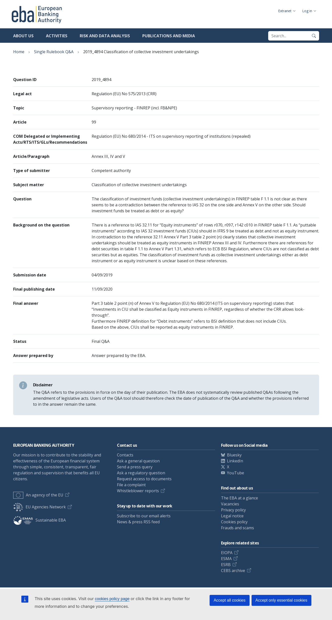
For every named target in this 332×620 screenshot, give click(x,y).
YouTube (235, 473)
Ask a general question (138, 461)
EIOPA (226, 552)
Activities (56, 36)
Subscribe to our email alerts (144, 516)
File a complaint (131, 484)
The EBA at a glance (239, 498)
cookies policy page (112, 599)
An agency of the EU (38, 495)
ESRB (226, 564)
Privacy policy (233, 510)
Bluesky (234, 455)
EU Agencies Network (39, 507)
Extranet (285, 10)
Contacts (125, 455)
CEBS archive (233, 570)
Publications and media (168, 36)
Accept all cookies (229, 600)
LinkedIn (235, 461)
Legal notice (232, 516)
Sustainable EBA (39, 520)
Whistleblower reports (138, 490)
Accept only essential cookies (281, 600)
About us (23, 36)
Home (18, 51)
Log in (307, 10)
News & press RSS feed (138, 522)
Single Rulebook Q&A (54, 51)
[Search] (314, 36)
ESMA (226, 558)
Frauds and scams (237, 528)
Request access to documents (144, 479)
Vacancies (230, 504)
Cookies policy (234, 522)
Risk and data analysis (105, 36)
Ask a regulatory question (141, 473)
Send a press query (134, 467)
